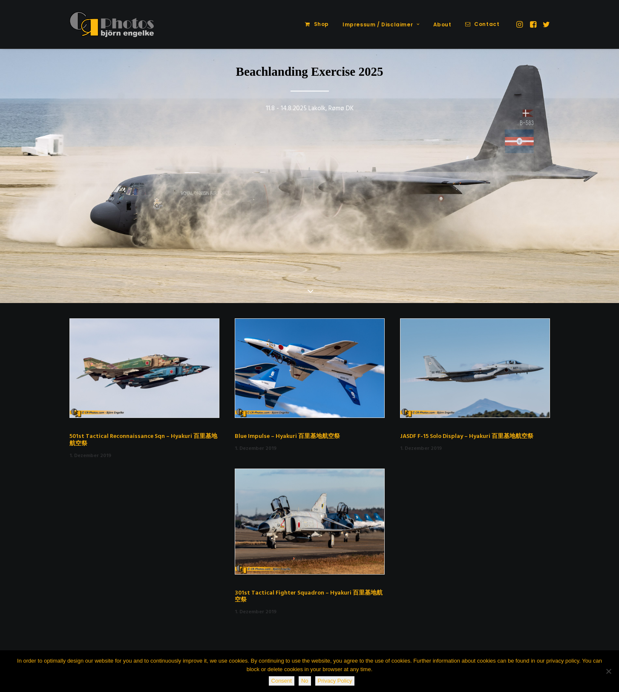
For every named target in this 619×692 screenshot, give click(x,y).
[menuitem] (317, 24)
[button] (520, 24)
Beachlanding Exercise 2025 (309, 71)
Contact (486, 24)
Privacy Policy (335, 681)
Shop (321, 24)
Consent (281, 681)
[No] (608, 671)
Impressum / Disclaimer (381, 24)
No (304, 681)
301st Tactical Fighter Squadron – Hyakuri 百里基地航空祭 (309, 596)
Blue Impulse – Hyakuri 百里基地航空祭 (287, 436)
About (442, 24)
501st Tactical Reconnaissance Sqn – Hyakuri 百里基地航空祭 (143, 440)
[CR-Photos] (111, 24)
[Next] (600, 176)
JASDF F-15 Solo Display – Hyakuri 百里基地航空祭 (466, 436)
